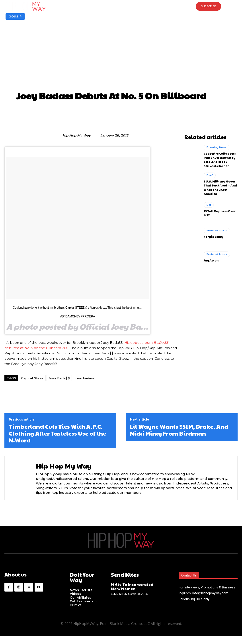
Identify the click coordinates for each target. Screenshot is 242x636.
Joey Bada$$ (59, 378)
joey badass (85, 378)
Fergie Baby (213, 233)
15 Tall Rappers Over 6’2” (219, 209)
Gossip (15, 16)
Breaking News (216, 146)
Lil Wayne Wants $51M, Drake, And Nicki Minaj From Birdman (179, 430)
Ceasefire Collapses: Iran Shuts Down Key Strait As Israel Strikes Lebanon (220, 158)
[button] (121, 6)
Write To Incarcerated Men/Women (129, 586)
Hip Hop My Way (76, 135)
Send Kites (119, 592)
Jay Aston (211, 256)
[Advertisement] (121, 56)
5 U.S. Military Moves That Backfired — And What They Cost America (219, 184)
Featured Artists (217, 227)
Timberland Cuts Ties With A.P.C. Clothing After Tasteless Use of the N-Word (57, 433)
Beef (210, 173)
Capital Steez (32, 378)
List (209, 201)
